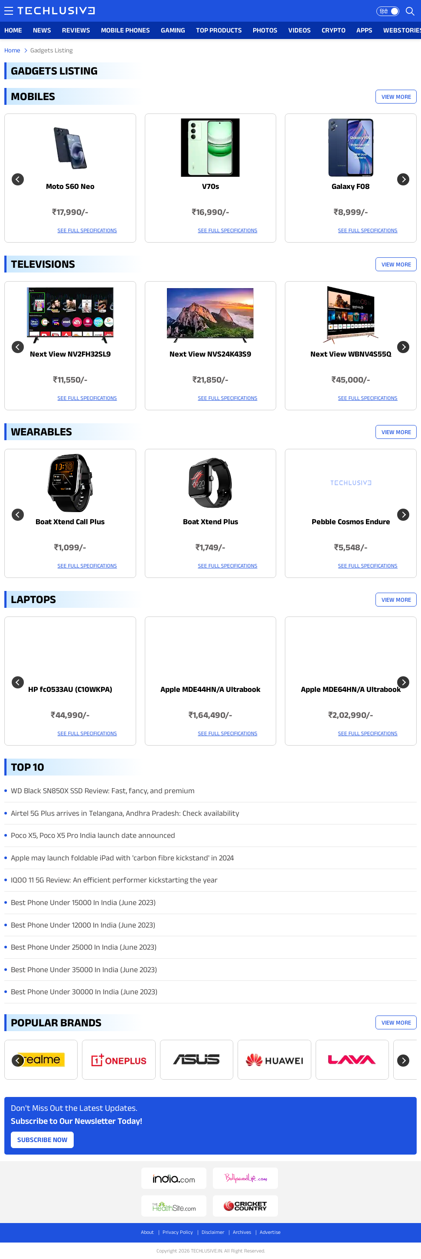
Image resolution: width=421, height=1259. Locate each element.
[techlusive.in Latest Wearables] (70, 513)
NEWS (42, 30)
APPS (364, 30)
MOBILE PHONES (125, 30)
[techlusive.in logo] (56, 11)
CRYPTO (334, 30)
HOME (13, 30)
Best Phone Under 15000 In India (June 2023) (83, 902)
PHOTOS (265, 30)
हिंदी (384, 11)
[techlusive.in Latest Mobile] (70, 178)
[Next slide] (403, 179)
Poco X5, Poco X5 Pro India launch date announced (93, 835)
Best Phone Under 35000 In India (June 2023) (84, 969)
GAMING (173, 30)
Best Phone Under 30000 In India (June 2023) (84, 991)
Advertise (270, 1232)
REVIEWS (76, 30)
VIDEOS (299, 30)
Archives (242, 1232)
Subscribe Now (42, 1139)
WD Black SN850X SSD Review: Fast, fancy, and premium (103, 790)
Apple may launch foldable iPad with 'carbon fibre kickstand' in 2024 (122, 857)
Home (12, 50)
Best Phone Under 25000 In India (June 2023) (84, 947)
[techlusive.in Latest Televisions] (70, 345)
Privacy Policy (178, 1232)
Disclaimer (213, 1232)
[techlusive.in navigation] (8, 10)
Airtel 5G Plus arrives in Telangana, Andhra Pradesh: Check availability (125, 813)
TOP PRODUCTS (219, 30)
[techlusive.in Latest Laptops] (70, 681)
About (147, 1232)
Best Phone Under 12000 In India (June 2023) (83, 925)
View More (396, 96)
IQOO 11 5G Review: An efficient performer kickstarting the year (114, 880)
